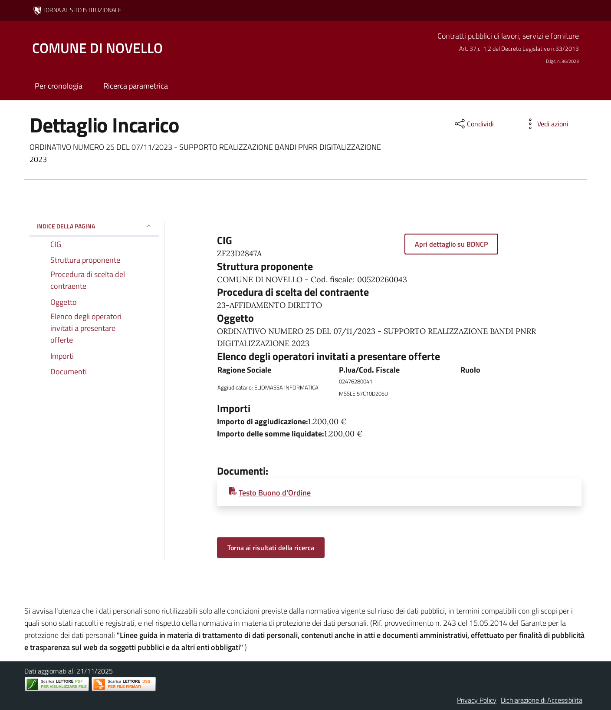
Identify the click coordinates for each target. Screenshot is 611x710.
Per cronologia (58, 86)
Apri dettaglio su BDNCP (451, 244)
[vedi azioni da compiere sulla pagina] (546, 124)
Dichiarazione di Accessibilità (541, 700)
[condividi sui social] (473, 124)
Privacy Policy (476, 700)
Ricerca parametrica (135, 86)
